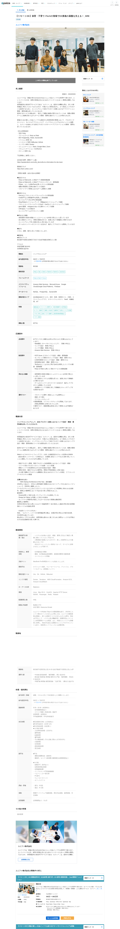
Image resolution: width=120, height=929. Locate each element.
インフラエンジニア (89, 108)
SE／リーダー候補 (88, 121)
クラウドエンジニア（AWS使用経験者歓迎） (93, 136)
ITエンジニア (87, 95)
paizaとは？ (79, 3)
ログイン (112, 5)
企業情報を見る (25, 852)
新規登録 (117, 5)
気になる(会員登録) (53, 910)
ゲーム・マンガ (62, 3)
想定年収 (38, 259)
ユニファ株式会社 (23, 25)
